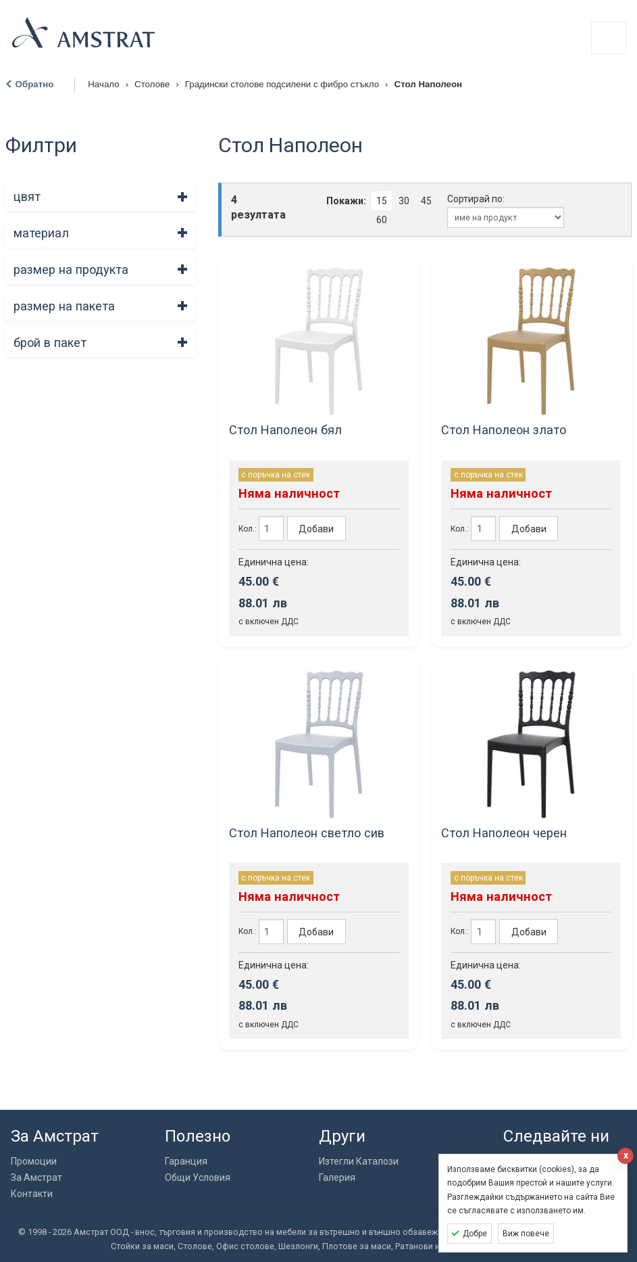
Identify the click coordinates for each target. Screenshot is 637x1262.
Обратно (35, 84)
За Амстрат (36, 1177)
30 (404, 200)
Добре (475, 1233)
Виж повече (526, 1233)
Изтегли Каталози (359, 1161)
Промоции (34, 1161)
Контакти (32, 1193)
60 (381, 219)
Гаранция (186, 1161)
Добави (316, 528)
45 (426, 200)
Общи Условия (197, 1177)
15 (381, 200)
